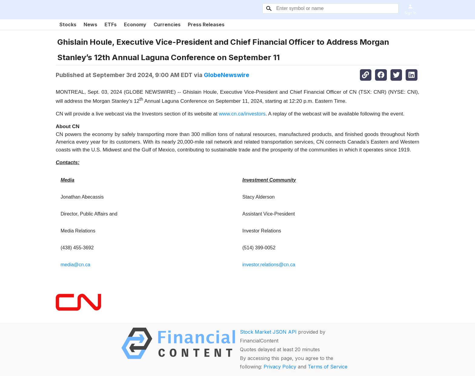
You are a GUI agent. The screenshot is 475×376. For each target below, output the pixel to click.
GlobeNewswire (226, 75)
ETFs (111, 24)
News (90, 24)
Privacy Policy (280, 367)
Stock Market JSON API (268, 332)
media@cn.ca (75, 264)
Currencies (167, 24)
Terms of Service (327, 367)
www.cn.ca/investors (242, 114)
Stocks (67, 24)
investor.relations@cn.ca (268, 264)
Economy (135, 24)
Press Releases (206, 24)
